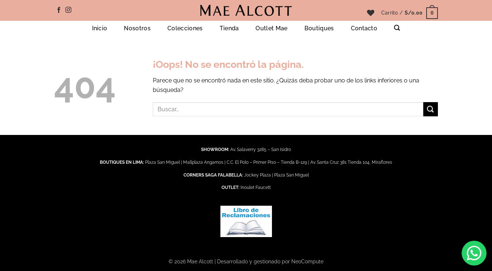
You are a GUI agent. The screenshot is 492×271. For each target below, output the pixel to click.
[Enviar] (430, 109)
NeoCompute (307, 261)
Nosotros (137, 28)
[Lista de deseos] (370, 13)
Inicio (99, 28)
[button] (409, 12)
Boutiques (319, 28)
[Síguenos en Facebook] (59, 10)
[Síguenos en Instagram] (68, 10)
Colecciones (185, 28)
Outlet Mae (271, 28)
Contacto (364, 28)
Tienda (229, 28)
